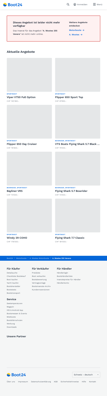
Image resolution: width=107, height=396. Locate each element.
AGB (56, 382)
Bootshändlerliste (64, 276)
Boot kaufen (12, 279)
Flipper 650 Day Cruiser (22, 144)
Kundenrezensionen (41, 290)
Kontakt (92, 382)
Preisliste (36, 273)
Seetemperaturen (14, 303)
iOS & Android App (15, 310)
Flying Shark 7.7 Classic (69, 237)
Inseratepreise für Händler (69, 279)
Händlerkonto (63, 283)
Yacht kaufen (13, 283)
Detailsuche (12, 273)
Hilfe (84, 382)
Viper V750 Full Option (21, 97)
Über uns (11, 382)
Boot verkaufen (39, 276)
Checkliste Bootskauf (16, 276)
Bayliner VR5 (15, 190)
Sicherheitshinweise (70, 382)
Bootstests (11, 290)
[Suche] (68, 4)
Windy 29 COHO (17, 237)
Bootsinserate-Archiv (41, 286)
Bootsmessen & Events (17, 313)
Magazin (10, 307)
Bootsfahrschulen (14, 320)
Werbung (11, 324)
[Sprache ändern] (86, 375)
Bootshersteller (13, 286)
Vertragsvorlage (38, 283)
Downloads (11, 327)
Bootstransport (13, 293)
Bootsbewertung (39, 279)
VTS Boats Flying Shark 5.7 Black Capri (79, 144)
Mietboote (11, 317)
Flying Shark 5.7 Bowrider (71, 190)
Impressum (23, 382)
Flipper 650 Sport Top (69, 97)
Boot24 (10, 258)
